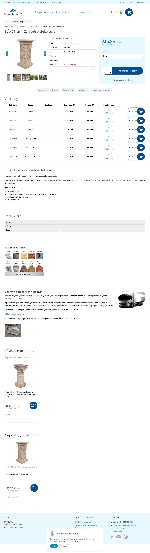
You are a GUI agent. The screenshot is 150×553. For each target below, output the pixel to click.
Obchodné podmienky (84, 522)
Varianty (43, 90)
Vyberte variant (33, 405)
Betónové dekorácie (70, 43)
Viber (120, 531)
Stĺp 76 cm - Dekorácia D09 (17, 357)
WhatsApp (121, 528)
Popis (55, 90)
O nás (121, 2)
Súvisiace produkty (101, 90)
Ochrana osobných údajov (86, 525)
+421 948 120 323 (42, 2)
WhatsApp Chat (57, 2)
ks (107, 71)
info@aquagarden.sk (23, 2)
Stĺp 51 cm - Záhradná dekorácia (21, 467)
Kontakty (130, 2)
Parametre (68, 90)
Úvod (8, 2)
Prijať (54, 546)
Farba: (104, 51)
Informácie (141, 2)
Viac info (83, 90)
